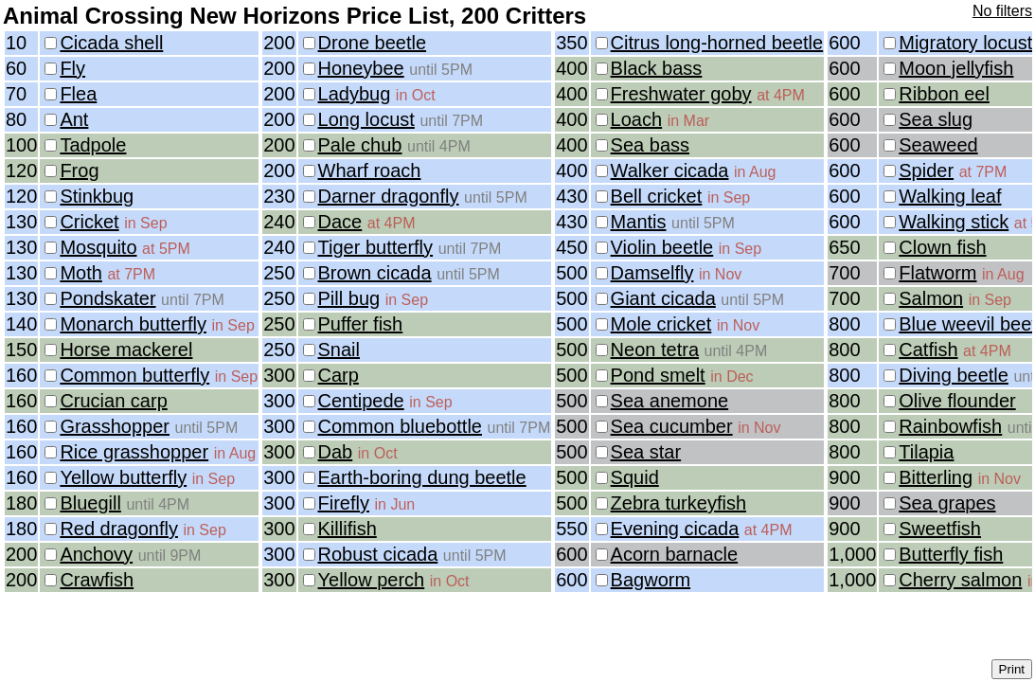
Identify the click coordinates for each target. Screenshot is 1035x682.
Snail (339, 349)
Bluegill (90, 503)
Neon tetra (655, 349)
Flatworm (937, 272)
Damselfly (652, 272)
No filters (1002, 11)
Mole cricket (661, 324)
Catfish (928, 349)
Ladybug (354, 93)
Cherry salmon (960, 579)
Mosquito (98, 247)
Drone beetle (372, 42)
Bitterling (936, 477)
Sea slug (936, 119)
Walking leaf (950, 196)
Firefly (343, 503)
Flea (78, 93)
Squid (635, 477)
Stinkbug (97, 196)
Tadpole (93, 145)
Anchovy (96, 554)
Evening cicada (675, 528)
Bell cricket (657, 196)
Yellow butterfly (123, 477)
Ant (74, 119)
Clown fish (942, 247)
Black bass (657, 68)
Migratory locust (965, 42)
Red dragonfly (119, 528)
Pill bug (349, 298)
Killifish (347, 528)
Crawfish (97, 579)
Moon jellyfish (956, 68)
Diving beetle (953, 375)
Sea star (646, 451)
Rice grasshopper (134, 451)
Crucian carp (113, 400)
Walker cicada (670, 170)
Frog (79, 170)
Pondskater (107, 298)
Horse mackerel (126, 349)
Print (1012, 669)
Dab (335, 451)
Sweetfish (940, 528)
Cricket (89, 221)
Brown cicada (375, 272)
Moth (80, 272)
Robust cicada (378, 554)
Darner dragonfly (388, 196)
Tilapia (926, 451)
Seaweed (938, 145)
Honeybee (361, 68)
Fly (72, 68)
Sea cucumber (672, 426)
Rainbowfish (950, 426)
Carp (338, 375)
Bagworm (650, 579)
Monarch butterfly (133, 324)
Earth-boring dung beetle (422, 477)
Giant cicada (663, 298)
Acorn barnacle (675, 554)
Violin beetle (662, 247)
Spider (926, 170)
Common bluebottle (400, 426)
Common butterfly (134, 375)
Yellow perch (371, 579)
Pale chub (360, 145)
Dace (340, 221)
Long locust (366, 119)
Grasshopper (115, 426)
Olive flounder (957, 400)
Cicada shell (111, 42)
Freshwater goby (681, 93)
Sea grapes (947, 503)
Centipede (361, 400)
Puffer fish (360, 324)
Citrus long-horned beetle (717, 42)
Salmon (931, 298)
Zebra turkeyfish (678, 503)
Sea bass (650, 145)
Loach (637, 119)
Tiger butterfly (376, 247)
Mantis (639, 221)
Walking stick (953, 221)
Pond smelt (658, 375)
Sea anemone (670, 400)
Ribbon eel (944, 93)
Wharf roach (369, 170)
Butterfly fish (951, 554)
